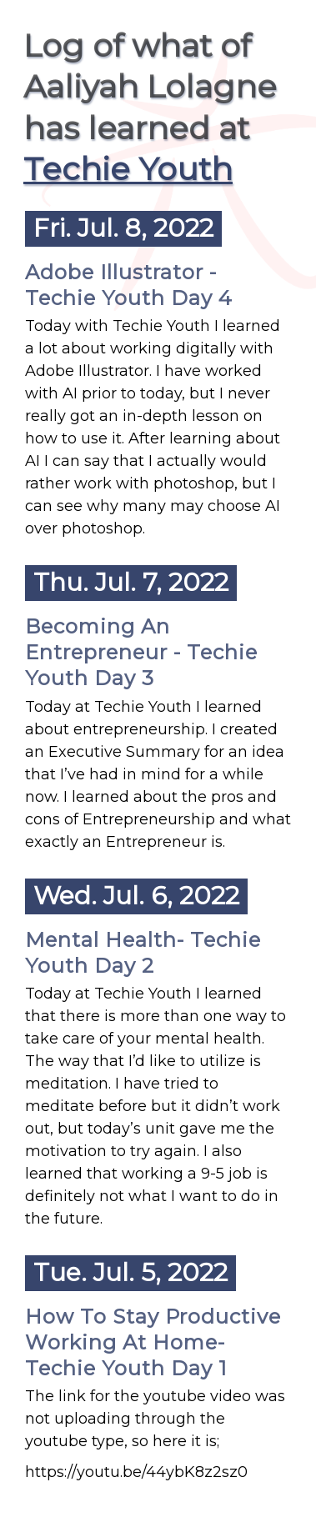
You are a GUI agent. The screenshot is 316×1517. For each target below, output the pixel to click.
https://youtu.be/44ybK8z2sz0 (136, 1472)
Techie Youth (128, 168)
